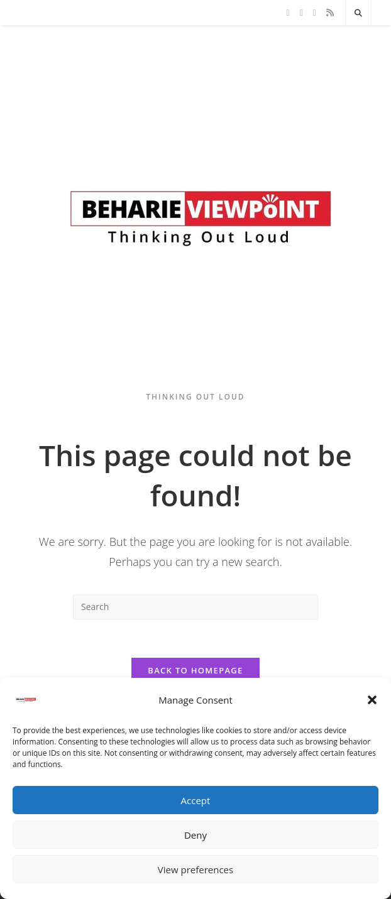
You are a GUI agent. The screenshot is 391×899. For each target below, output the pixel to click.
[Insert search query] (195, 606)
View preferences (195, 869)
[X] (288, 13)
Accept (196, 800)
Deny (195, 835)
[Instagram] (314, 13)
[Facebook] (301, 13)
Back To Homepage (195, 670)
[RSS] (330, 12)
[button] (372, 700)
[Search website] (358, 13)
